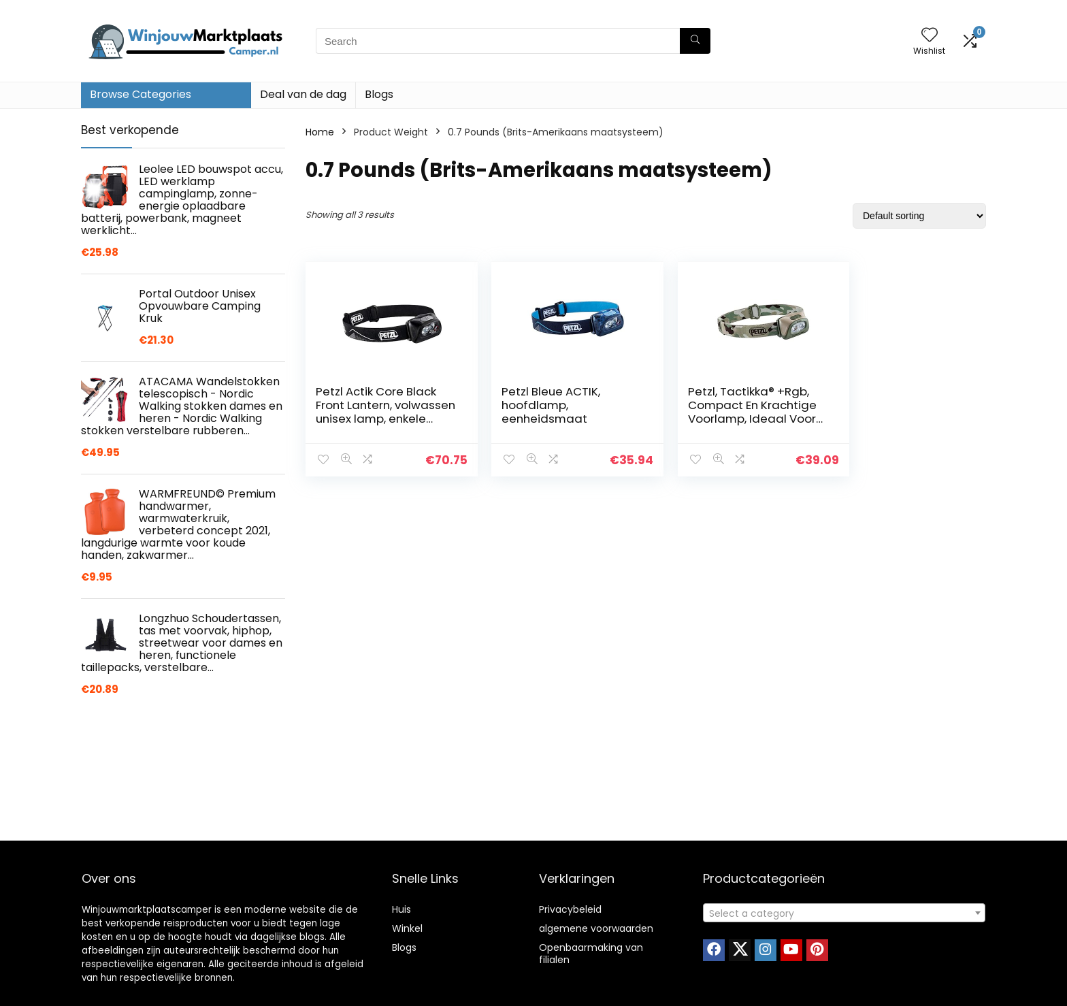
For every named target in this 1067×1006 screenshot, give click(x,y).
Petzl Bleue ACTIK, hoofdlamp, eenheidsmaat (538, 405)
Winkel (407, 928)
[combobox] (844, 912)
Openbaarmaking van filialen (591, 954)
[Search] (695, 41)
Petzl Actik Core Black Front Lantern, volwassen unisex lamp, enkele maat (376, 411)
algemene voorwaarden (596, 928)
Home (320, 132)
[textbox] (844, 913)
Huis (401, 909)
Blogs (379, 94)
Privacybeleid (570, 909)
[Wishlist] (929, 36)
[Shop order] (919, 216)
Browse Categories (140, 94)
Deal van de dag (303, 94)
